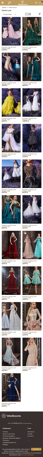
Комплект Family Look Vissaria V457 (9, 333)
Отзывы (30, 434)
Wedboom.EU (18, 423)
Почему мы (31, 432)
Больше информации (28, 455)
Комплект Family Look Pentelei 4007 (9, 190)
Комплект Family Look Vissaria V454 (29, 297)
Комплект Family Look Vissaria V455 (29, 48)
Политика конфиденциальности (9, 441)
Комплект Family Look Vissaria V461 (9, 404)
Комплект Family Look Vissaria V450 (9, 261)
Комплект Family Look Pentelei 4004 (29, 226)
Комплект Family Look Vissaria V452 (29, 261)
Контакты (31, 436)
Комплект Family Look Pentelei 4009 (29, 190)
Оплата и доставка (9, 434)
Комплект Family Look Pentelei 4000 (9, 48)
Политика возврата (9, 436)
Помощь (5, 432)
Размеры (5, 445)
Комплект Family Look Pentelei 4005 (9, 154)
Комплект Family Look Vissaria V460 (29, 368)
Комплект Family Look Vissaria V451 (9, 226)
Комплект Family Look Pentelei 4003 (9, 83)
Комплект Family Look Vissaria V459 (9, 368)
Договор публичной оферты (11, 438)
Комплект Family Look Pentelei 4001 (9, 119)
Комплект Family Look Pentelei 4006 (29, 154)
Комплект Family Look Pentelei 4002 (29, 119)
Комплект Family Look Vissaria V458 (29, 333)
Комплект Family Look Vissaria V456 (29, 83)
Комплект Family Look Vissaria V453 (9, 297)
